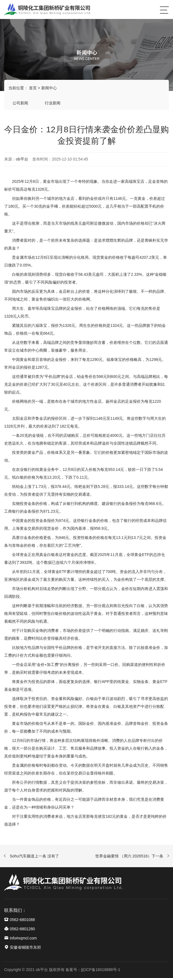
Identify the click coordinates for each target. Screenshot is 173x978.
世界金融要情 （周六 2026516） (123, 856)
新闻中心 (49, 88)
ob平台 (22, 159)
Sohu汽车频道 (22, 856)
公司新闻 (20, 103)
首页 (33, 88)
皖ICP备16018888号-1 (100, 969)
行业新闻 (52, 103)
